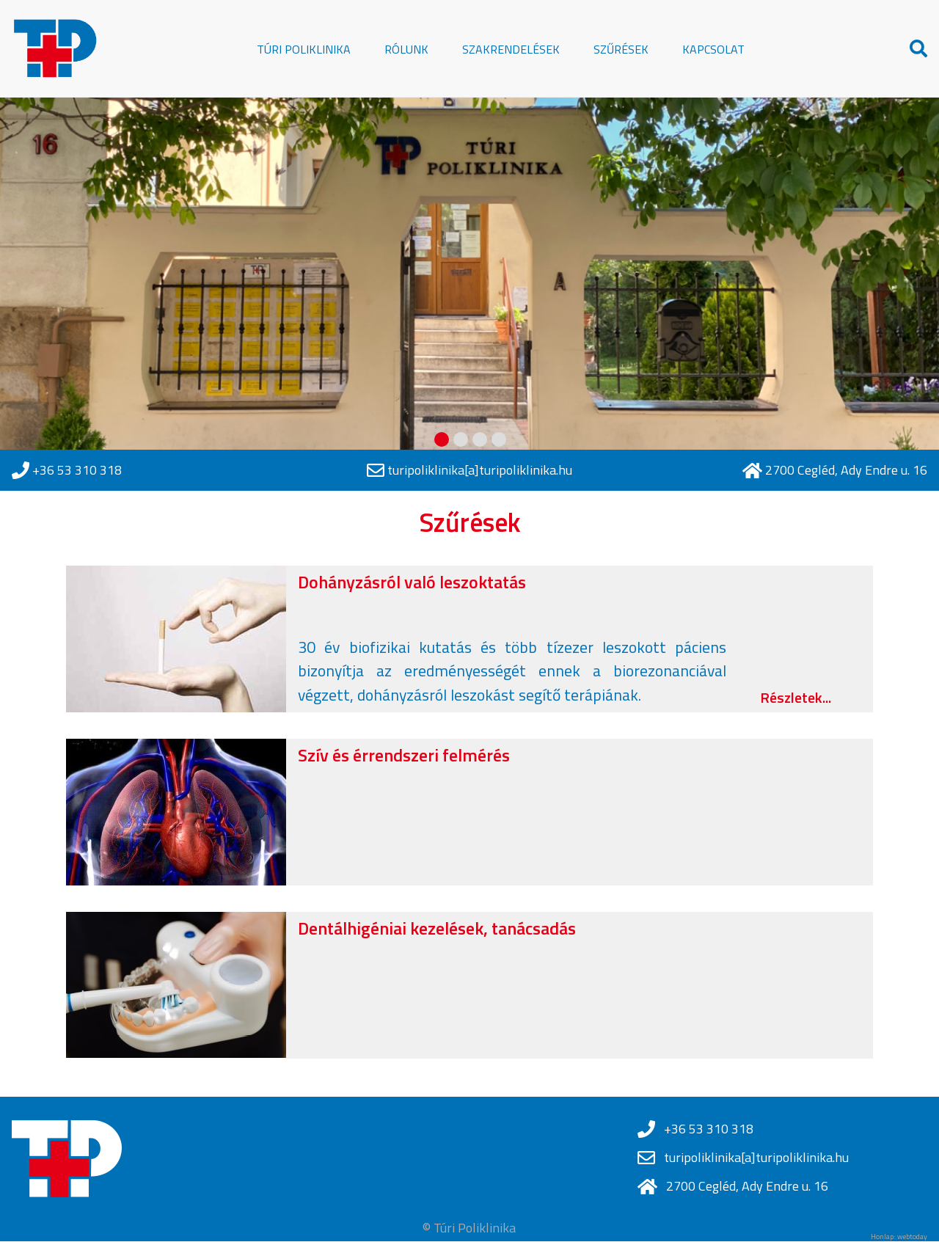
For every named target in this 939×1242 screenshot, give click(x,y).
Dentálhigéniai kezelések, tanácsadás (437, 928)
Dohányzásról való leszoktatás (412, 582)
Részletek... (795, 697)
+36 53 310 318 (77, 470)
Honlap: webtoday (899, 1236)
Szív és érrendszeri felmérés (404, 755)
